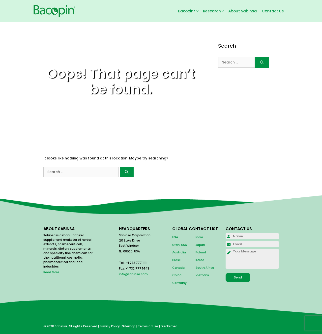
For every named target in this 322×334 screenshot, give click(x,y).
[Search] (127, 172)
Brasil (176, 260)
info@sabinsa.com (133, 274)
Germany (179, 283)
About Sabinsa (242, 11)
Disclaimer (169, 326)
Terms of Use (148, 326)
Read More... (52, 272)
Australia (179, 252)
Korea (200, 260)
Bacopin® (190, 11)
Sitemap (128, 326)
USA (175, 237)
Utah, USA (179, 245)
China (176, 275)
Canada (178, 268)
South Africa (205, 268)
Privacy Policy (110, 326)
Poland (201, 252)
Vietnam (202, 275)
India (199, 237)
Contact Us (273, 11)
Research (215, 11)
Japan (200, 245)
